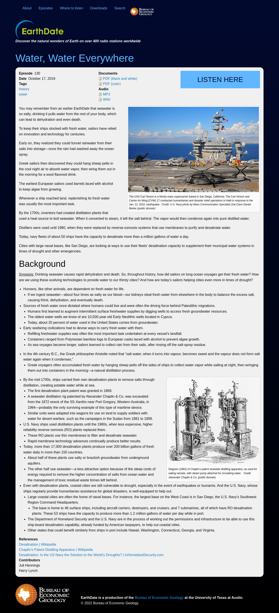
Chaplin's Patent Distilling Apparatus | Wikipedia (56, 550)
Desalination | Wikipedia (37, 544)
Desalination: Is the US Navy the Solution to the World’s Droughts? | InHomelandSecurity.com (91, 555)
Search (120, 8)
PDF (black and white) (120, 78)
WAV (107, 99)
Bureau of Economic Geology (159, 597)
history (24, 89)
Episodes (46, 8)
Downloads (98, 8)
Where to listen (71, 8)
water (23, 94)
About (27, 8)
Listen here (220, 79)
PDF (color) (112, 84)
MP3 (106, 94)
